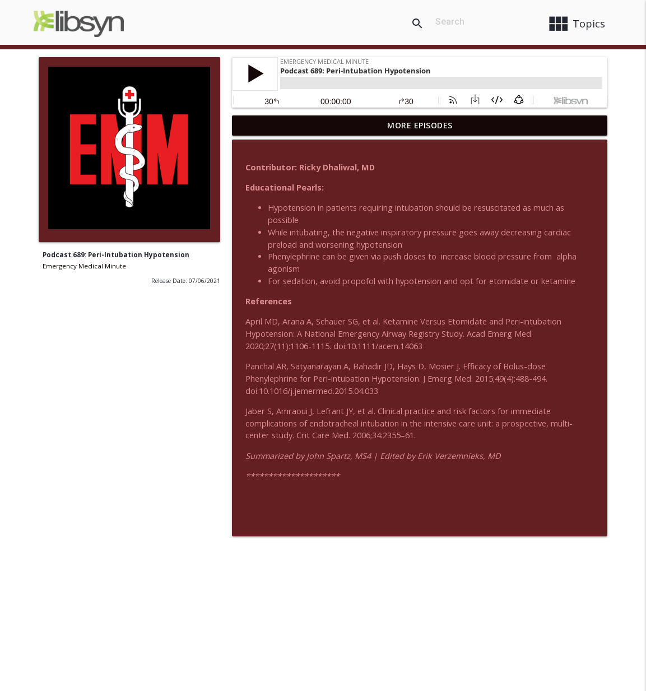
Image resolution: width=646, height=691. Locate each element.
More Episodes (420, 125)
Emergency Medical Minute (84, 266)
